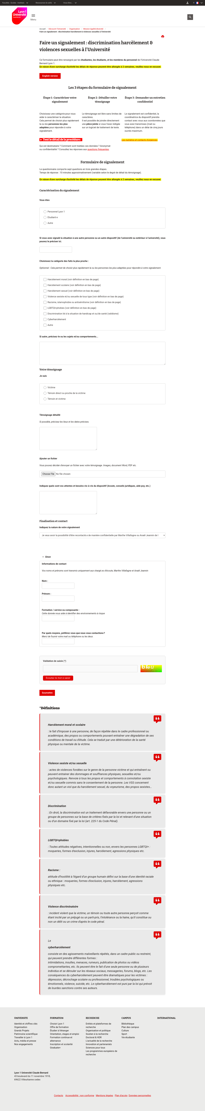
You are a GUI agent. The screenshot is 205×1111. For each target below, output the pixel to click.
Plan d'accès (121, 1095)
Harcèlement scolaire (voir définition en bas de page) (74, 285)
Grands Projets (21, 1030)
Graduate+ (55, 1047)
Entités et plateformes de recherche (98, 1025)
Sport (124, 1034)
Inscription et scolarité (61, 1044)
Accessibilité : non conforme (79, 1095)
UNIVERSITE (21, 1018)
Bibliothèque (128, 1023)
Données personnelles (140, 1095)
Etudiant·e (53, 217)
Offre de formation (59, 1027)
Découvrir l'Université (57, 29)
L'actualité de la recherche (99, 1040)
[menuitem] (187, 3)
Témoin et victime (56, 398)
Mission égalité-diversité (93, 29)
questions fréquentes (98, 149)
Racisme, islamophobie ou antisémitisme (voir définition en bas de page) (84, 302)
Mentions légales (104, 1095)
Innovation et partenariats (99, 1044)
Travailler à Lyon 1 (23, 1037)
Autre (50, 223)
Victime (51, 387)
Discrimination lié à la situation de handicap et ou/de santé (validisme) (83, 313)
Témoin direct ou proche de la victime (66, 393)
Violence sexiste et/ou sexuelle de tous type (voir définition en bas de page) (86, 296)
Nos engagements (23, 1044)
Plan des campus (130, 1027)
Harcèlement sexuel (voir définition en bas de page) (73, 291)
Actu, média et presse (25, 1040)
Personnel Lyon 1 (56, 211)
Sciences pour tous (95, 1047)
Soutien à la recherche (97, 1034)
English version (50, 76)
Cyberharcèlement (57, 319)
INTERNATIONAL (166, 1018)
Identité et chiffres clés (25, 1023)
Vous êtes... (68, 3)
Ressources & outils (44, 3)
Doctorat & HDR (94, 1037)
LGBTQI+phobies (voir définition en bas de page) (72, 308)
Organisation (74, 29)
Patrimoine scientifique (26, 1034)
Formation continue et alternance (61, 1039)
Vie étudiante (128, 1037)
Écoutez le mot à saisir (58, 678)
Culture (125, 1030)
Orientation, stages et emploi (64, 1034)
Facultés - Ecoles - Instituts (13, 3)
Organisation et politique (98, 1030)
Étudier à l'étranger (59, 1030)
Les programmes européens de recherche (101, 1053)
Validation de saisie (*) (54, 661)
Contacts (58, 1095)
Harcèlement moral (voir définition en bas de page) (73, 279)
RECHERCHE (92, 1018)
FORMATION (56, 1018)
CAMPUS (126, 1018)
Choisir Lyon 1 (57, 1023)
